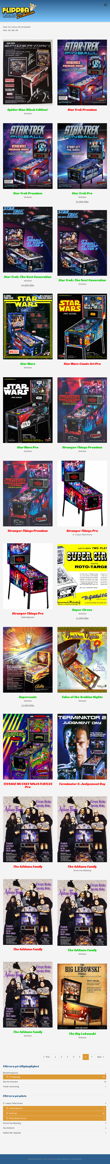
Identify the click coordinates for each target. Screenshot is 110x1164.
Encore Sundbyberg (12, 1123)
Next (100, 1057)
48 (13, 30)
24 (9, 30)
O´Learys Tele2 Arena (13, 1103)
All (17, 30)
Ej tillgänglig (14, 1077)
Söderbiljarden (16, 1108)
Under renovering (11, 1086)
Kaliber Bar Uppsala (12, 1133)
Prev (46, 1057)
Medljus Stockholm (63, 1159)
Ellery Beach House (18, 1118)
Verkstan (13, 1113)
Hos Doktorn (9, 1128)
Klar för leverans (10, 1081)
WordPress (78, 1159)
